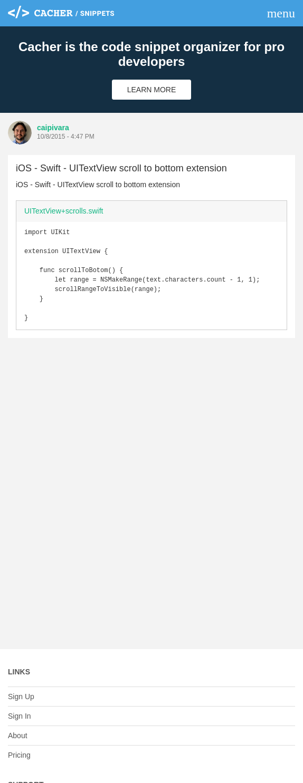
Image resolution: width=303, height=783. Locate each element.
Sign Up (21, 696)
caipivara (53, 127)
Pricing (19, 755)
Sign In (19, 716)
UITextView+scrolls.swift (63, 211)
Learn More (151, 89)
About (17, 735)
